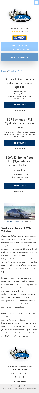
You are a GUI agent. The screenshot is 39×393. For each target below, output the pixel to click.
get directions (20, 381)
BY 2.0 (10, 223)
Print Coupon (19, 105)
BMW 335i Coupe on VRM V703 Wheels (13, 221)
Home (3, 71)
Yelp (24, 377)
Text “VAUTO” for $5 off (20, 49)
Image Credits (24, 386)
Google (19, 377)
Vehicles (12, 71)
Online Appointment (20, 57)
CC (7, 223)
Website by (19, 391)
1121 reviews (25, 31)
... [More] (22, 99)
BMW (20, 71)
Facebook (15, 377)
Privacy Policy (15, 386)
